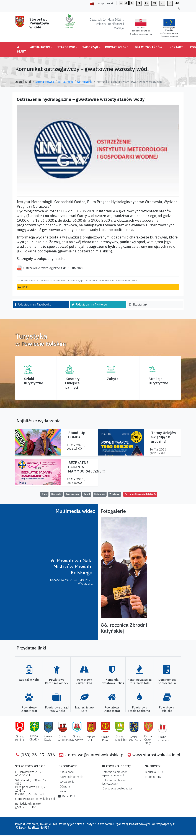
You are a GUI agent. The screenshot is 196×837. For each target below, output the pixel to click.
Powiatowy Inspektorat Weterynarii (29, 711)
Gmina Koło (105, 738)
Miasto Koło (91, 738)
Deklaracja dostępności (116, 788)
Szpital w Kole (29, 679)
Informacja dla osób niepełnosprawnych (114, 773)
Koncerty (56, 494)
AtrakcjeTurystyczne (158, 380)
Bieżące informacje (70, 777)
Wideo (63, 791)
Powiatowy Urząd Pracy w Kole (57, 709)
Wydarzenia (66, 781)
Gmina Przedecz (163, 738)
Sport (87, 494)
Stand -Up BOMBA (76, 434)
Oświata (64, 786)
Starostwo (66, 47)
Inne (44, 494)
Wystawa (114, 494)
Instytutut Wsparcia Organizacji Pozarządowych (118, 824)
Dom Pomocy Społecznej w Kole (167, 683)
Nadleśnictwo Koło (84, 709)
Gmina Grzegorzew (65, 738)
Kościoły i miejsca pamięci (72, 383)
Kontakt (176, 47)
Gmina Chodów (34, 737)
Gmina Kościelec (121, 738)
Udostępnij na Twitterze (91, 304)
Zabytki (113, 378)
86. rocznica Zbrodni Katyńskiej (124, 628)
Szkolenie (99, 494)
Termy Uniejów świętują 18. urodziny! (163, 437)
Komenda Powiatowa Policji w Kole (112, 683)
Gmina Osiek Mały (148, 739)
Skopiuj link (140, 304)
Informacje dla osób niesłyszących (114, 781)
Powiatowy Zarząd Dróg (84, 681)
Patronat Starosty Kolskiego (140, 494)
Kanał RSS (66, 796)
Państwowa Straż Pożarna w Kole (139, 681)
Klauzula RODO (154, 772)
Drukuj (26, 287)
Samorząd (90, 47)
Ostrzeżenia (84, 81)
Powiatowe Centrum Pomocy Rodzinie (56, 683)
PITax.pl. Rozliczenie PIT (32, 827)
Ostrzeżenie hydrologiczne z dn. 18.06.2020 (53, 268)
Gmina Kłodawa (77, 738)
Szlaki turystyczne (33, 380)
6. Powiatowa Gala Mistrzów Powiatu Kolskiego (72, 566)
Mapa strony (152, 777)
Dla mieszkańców (149, 47)
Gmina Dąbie (48, 737)
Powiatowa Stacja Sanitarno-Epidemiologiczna (139, 711)
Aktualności (40, 47)
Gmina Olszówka (135, 738)
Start (21, 49)
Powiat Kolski (116, 47)
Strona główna (44, 81)
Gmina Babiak (19, 738)
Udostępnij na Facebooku (34, 304)
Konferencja (72, 494)
